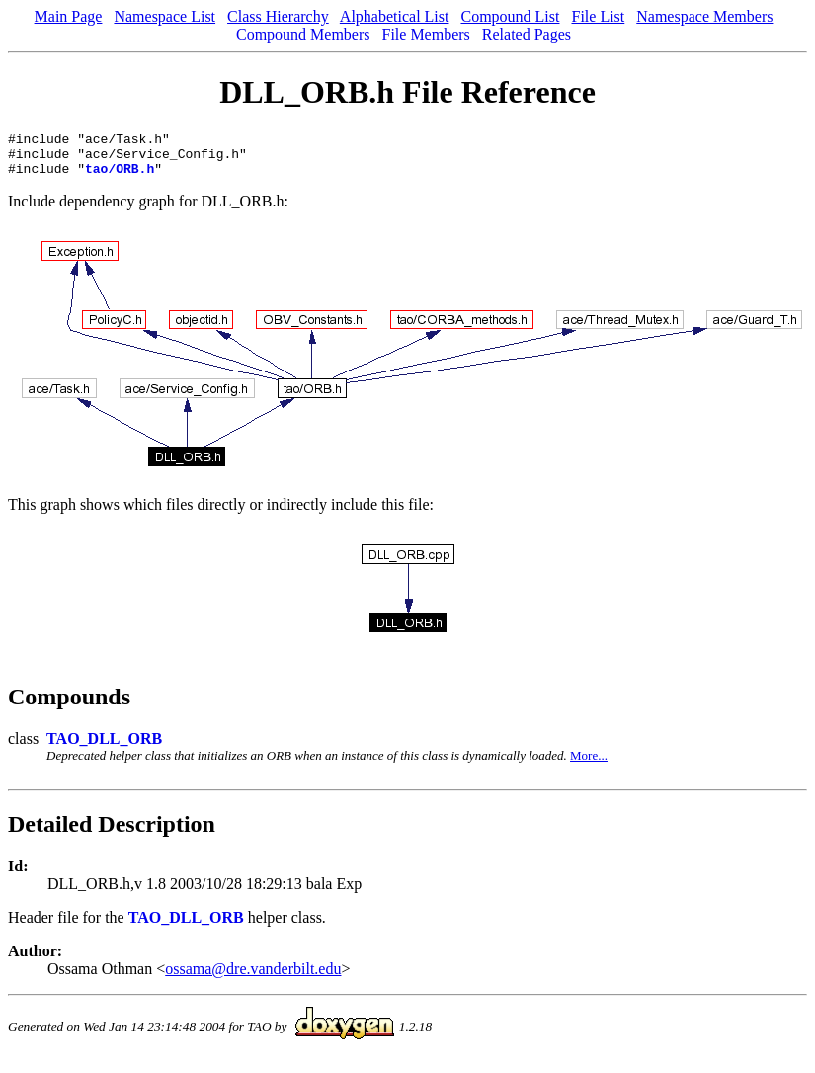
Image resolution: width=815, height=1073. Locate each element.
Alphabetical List (394, 16)
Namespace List (164, 16)
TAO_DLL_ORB (104, 747)
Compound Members (303, 34)
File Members (426, 34)
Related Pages (526, 34)
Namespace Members (704, 16)
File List (597, 16)
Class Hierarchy (278, 16)
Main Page (69, 16)
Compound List (509, 16)
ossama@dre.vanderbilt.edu (253, 977)
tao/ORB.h (119, 177)
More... (589, 764)
